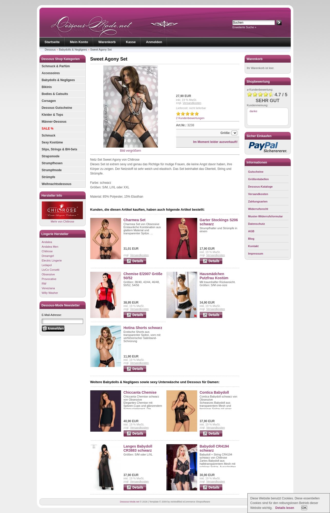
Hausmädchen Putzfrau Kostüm (214, 276)
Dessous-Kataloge (260, 186)
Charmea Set (135, 220)
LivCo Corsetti (50, 269)
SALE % (48, 128)
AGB (251, 231)
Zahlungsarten (258, 201)
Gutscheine (256, 171)
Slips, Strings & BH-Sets (59, 149)
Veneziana (48, 288)
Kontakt (253, 246)
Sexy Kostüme (52, 142)
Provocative (49, 278)
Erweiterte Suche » (244, 27)
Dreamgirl (48, 255)
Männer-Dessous (54, 121)
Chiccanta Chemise (140, 392)
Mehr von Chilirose (62, 212)
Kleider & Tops (52, 115)
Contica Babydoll (214, 392)
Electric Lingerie (52, 260)
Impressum (255, 253)
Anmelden (154, 42)
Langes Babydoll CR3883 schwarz (138, 448)
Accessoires (51, 73)
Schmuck (48, 135)
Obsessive (48, 274)
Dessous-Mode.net (129, 501)
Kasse (131, 42)
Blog (251, 238)
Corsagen (49, 101)
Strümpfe (48, 177)
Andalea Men (50, 246)
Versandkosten (192, 102)
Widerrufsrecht (258, 208)
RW (44, 283)
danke (253, 111)
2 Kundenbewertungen (190, 118)
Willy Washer (50, 292)
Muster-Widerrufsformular (265, 216)
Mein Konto (79, 42)
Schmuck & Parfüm (56, 66)
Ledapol (47, 265)
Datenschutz (256, 223)
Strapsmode (50, 156)
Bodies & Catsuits (55, 94)
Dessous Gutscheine (57, 108)
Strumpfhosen (52, 163)
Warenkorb (107, 42)
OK (304, 508)
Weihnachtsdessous (57, 184)
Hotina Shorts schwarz (143, 328)
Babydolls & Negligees (73, 49)
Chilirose (47, 251)
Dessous (50, 49)
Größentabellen (258, 179)
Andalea (47, 242)
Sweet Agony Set (101, 49)
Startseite (52, 42)
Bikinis (47, 87)
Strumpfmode (52, 170)
